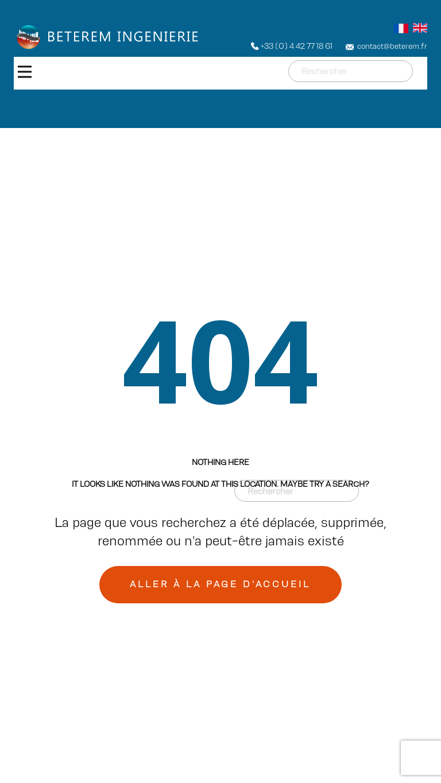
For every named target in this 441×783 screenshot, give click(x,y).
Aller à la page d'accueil (220, 584)
